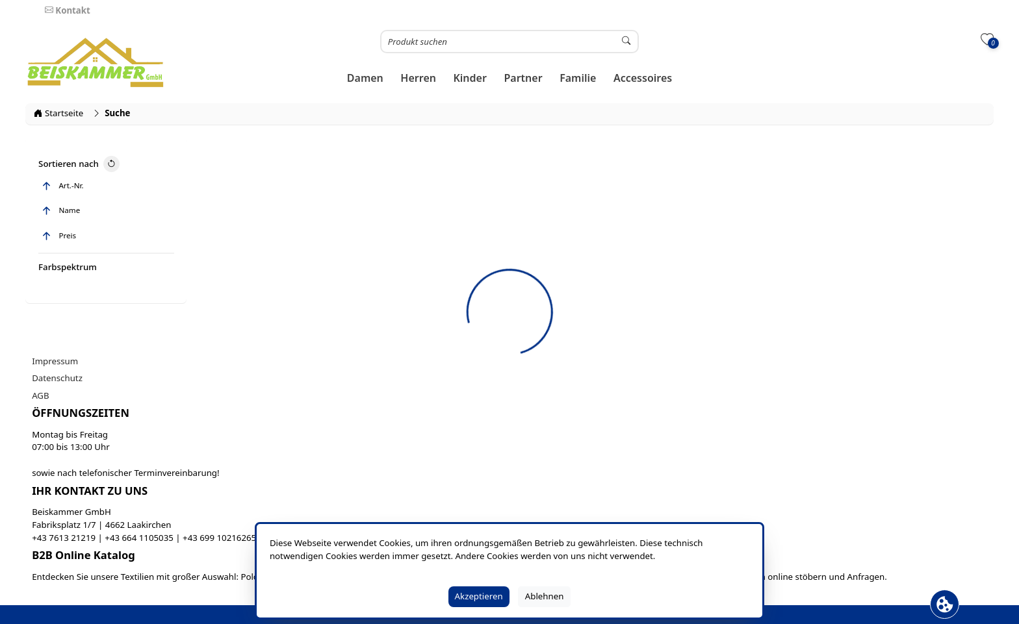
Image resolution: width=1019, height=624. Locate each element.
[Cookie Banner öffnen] (944, 604)
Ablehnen (544, 596)
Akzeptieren (479, 596)
